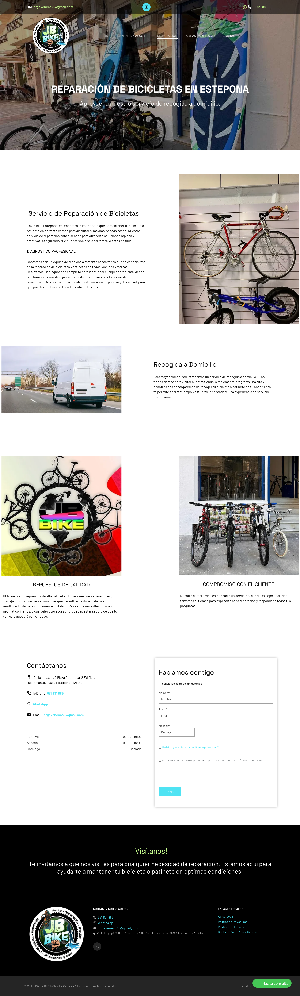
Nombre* (164, 693)
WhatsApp (105, 923)
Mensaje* (164, 725)
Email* (163, 709)
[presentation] (191, 775)
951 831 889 (105, 917)
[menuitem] (110, 35)
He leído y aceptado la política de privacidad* (190, 747)
